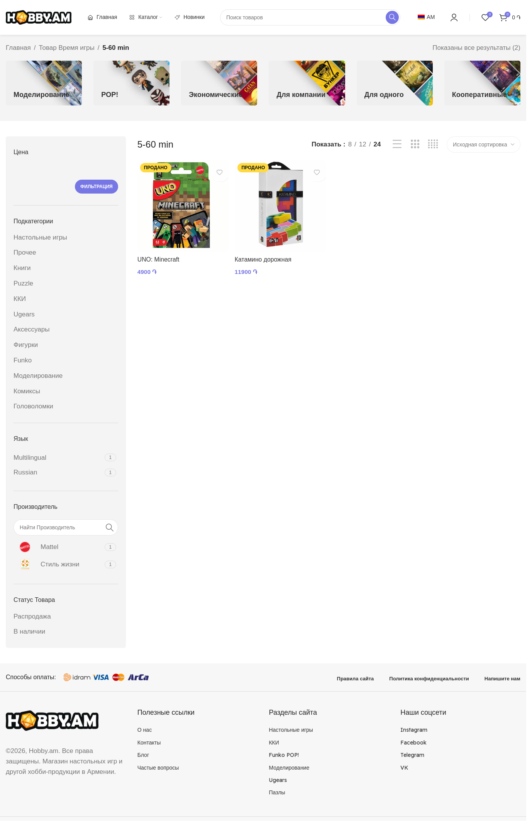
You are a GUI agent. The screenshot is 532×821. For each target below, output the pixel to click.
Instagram (413, 729)
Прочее (25, 252)
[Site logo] (38, 16)
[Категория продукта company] (307, 83)
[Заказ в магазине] (483, 144)
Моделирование (38, 375)
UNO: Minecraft (160, 255)
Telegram (412, 754)
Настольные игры (40, 237)
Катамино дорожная (266, 255)
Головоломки (33, 406)
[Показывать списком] (397, 144)
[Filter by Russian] (58, 472)
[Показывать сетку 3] (415, 144)
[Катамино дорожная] (279, 204)
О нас (144, 729)
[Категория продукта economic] (219, 83)
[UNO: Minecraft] (181, 204)
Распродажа (32, 616)
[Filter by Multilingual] (58, 457)
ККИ (20, 299)
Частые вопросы (158, 767)
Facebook (413, 742)
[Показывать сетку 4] (433, 144)
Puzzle (23, 283)
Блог (143, 754)
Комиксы (27, 391)
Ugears (24, 314)
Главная (18, 47)
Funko (23, 360)
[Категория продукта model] (44, 83)
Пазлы (277, 792)
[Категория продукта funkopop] (131, 83)
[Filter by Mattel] (58, 547)
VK (404, 767)
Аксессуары (31, 329)
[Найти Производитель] (66, 527)
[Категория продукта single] (395, 83)
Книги (22, 268)
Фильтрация (96, 186)
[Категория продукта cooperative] (482, 83)
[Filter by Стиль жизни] (58, 564)
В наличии (29, 631)
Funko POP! (284, 754)
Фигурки (26, 344)
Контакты (149, 742)
